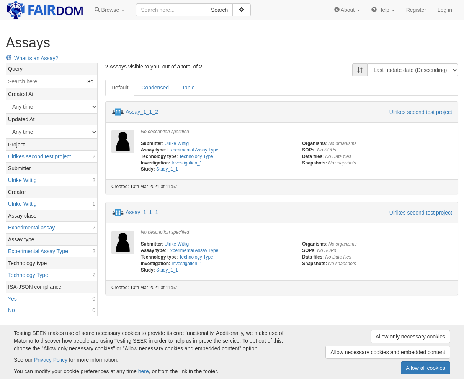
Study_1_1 (167, 169)
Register (416, 10)
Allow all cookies (425, 368)
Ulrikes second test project (420, 112)
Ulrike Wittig (177, 143)
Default (119, 88)
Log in (445, 10)
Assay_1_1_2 (142, 112)
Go (89, 81)
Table (188, 88)
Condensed (155, 88)
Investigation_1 (187, 163)
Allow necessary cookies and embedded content (387, 352)
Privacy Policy (50, 360)
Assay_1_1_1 (142, 212)
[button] (109, 10)
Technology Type (196, 156)
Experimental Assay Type (192, 150)
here (143, 371)
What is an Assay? (32, 58)
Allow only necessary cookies (410, 336)
